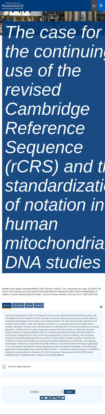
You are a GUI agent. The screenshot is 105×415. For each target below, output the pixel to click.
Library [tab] (29, 305)
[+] (101, 307)
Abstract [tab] (6, 305)
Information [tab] (18, 305)
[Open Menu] (101, 5)
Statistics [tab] (39, 305)
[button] (94, 5)
